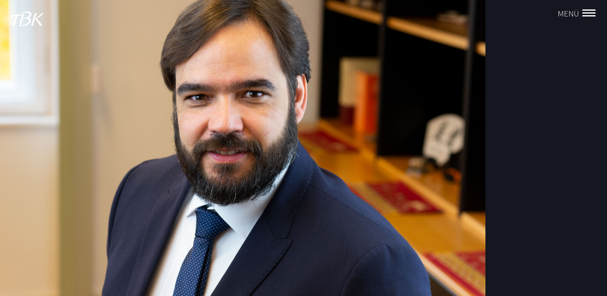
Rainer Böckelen (521, 135)
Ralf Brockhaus (519, 161)
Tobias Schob (517, 175)
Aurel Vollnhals (519, 122)
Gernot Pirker (517, 201)
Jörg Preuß (514, 188)
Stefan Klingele (519, 148)
